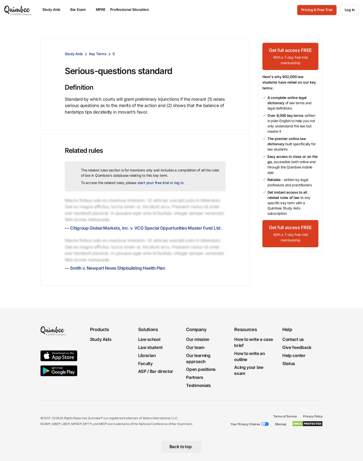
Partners (194, 377)
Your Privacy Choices (245, 424)
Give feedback (297, 347)
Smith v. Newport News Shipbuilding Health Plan (117, 268)
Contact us (293, 339)
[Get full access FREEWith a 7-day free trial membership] (290, 56)
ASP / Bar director (155, 371)
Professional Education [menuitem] (132, 9)
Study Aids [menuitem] (53, 9)
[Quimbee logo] (18, 10)
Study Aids (74, 54)
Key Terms (97, 54)
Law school (149, 339)
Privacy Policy (313, 416)
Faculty (145, 363)
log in (179, 183)
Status (288, 363)
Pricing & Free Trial (316, 10)
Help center (294, 355)
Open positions (201, 369)
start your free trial (153, 183)
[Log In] (350, 10)
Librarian (147, 355)
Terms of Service (285, 416)
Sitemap (280, 424)
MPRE (100, 9)
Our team (195, 347)
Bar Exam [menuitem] (80, 9)
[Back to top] (181, 447)
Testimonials (198, 385)
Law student (150, 347)
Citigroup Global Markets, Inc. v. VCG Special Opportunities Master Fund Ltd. (145, 228)
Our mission (197, 339)
